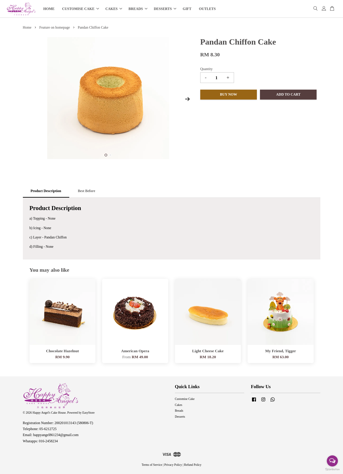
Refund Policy (192, 464)
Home (27, 27)
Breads (179, 410)
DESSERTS (165, 9)
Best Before (86, 191)
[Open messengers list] (332, 460)
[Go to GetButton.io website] (332, 469)
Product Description (46, 191)
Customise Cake (185, 399)
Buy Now (228, 94)
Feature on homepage (54, 27)
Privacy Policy (173, 464)
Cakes (178, 405)
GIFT (187, 9)
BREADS (138, 9)
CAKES (113, 9)
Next (187, 98)
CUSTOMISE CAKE (80, 9)
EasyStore (88, 412)
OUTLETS (207, 9)
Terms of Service (152, 464)
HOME (49, 9)
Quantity (206, 69)
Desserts (180, 416)
